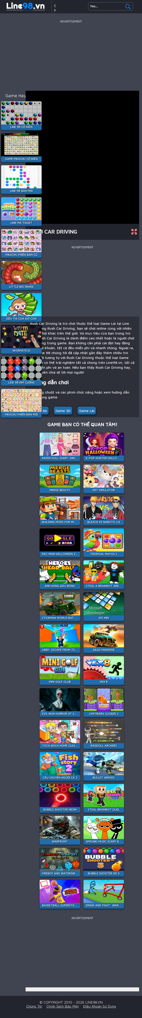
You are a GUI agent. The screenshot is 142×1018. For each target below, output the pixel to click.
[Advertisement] (71, 55)
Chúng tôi (34, 1006)
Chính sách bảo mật (63, 1006)
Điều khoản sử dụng (99, 1006)
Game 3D (63, 411)
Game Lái (86, 411)
